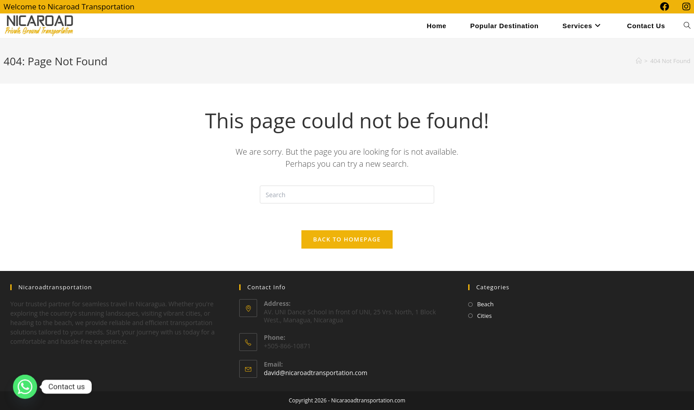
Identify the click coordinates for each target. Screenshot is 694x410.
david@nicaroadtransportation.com (316, 372)
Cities (484, 316)
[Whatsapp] (25, 387)
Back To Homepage (347, 239)
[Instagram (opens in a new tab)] (683, 6)
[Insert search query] (347, 194)
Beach (485, 304)
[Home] (639, 61)
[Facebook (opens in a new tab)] (664, 6)
